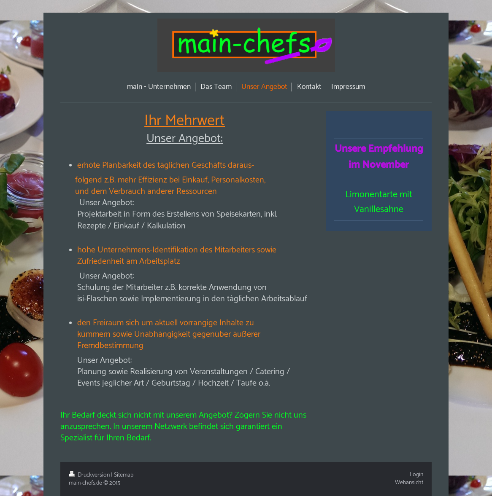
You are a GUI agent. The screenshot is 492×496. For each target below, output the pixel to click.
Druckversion (90, 475)
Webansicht (409, 483)
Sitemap (123, 475)
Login (416, 475)
